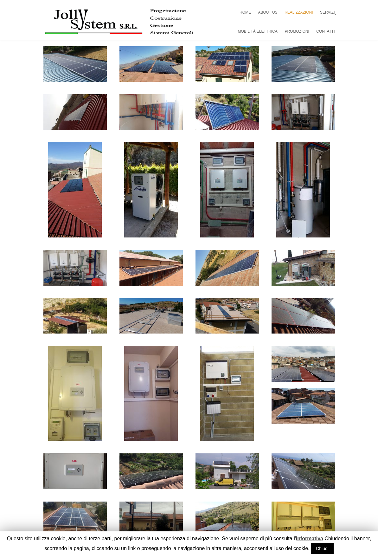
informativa (309, 538)
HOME (245, 12)
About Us (268, 12)
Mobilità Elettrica (258, 31)
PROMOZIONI (297, 31)
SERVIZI (327, 12)
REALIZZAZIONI (299, 12)
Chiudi (322, 548)
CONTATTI (325, 31)
